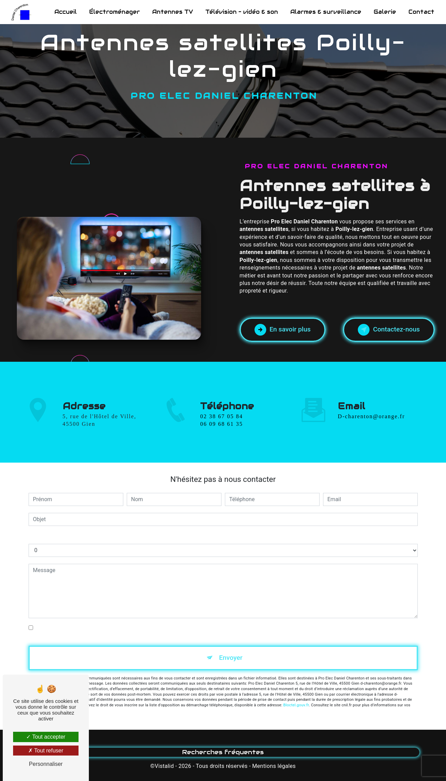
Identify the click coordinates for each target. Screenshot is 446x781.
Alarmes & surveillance (325, 11)
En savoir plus (283, 330)
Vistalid (164, 766)
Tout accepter (45, 737)
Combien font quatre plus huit (65, 537)
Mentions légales (273, 766)
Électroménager (114, 11)
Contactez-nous (389, 330)
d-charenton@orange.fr (371, 408)
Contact (421, 11)
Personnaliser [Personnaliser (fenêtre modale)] (46, 764)
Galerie (385, 11)
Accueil (65, 11)
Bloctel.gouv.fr (296, 705)
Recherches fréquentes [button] (223, 752)
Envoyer (230, 658)
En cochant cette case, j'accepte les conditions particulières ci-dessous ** (125, 627)
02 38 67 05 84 (221, 424)
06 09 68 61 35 (221, 432)
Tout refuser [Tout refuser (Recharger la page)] (45, 750)
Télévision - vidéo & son (241, 11)
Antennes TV (172, 11)
